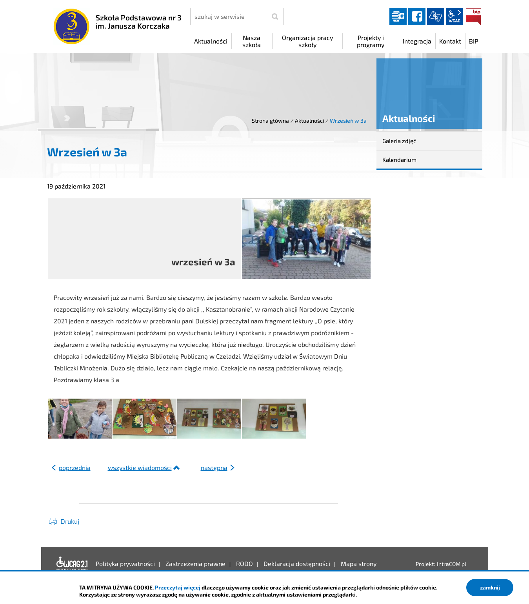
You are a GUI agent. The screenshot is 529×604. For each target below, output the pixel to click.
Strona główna (270, 120)
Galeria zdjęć (399, 140)
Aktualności (309, 120)
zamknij (490, 587)
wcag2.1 (454, 16)
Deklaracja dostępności (72, 563)
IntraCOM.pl (451, 564)
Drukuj (70, 521)
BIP (473, 16)
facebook (416, 16)
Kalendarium (399, 159)
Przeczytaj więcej (177, 587)
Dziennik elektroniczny (398, 16)
